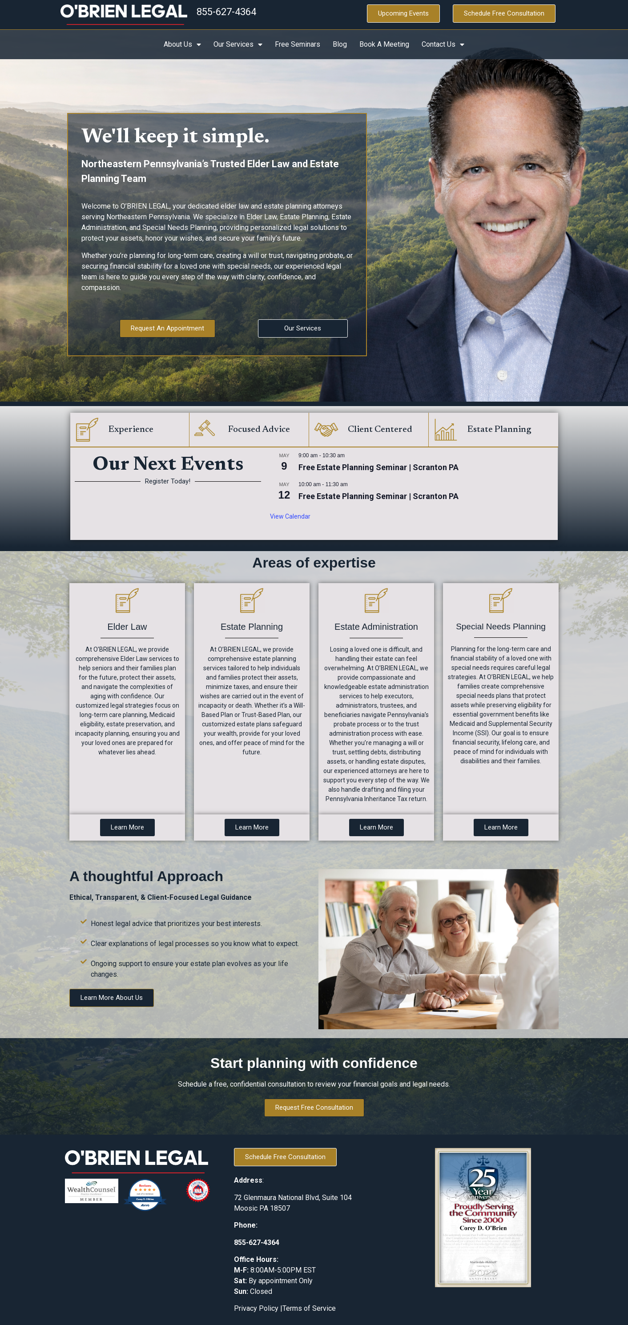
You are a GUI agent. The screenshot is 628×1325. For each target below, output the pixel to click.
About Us (182, 44)
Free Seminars (297, 44)
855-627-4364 (226, 11)
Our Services (237, 44)
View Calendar (290, 516)
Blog (340, 44)
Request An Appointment (167, 328)
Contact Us (443, 44)
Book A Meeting (384, 44)
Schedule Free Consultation (504, 13)
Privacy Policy (257, 1308)
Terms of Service (309, 1308)
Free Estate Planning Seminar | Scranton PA (378, 467)
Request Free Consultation (314, 1107)
